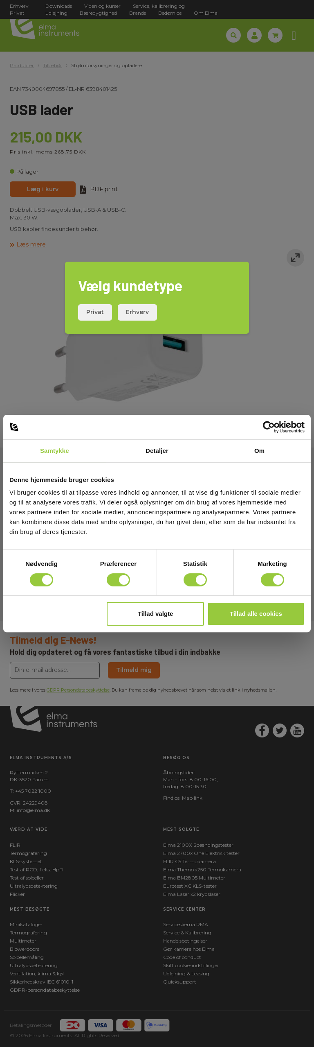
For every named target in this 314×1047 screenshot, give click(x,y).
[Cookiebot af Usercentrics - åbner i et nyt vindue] (269, 427)
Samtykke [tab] (54, 450)
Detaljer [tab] (157, 450)
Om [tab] (259, 450)
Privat (95, 312)
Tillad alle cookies (256, 613)
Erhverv (137, 312)
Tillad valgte (155, 613)
